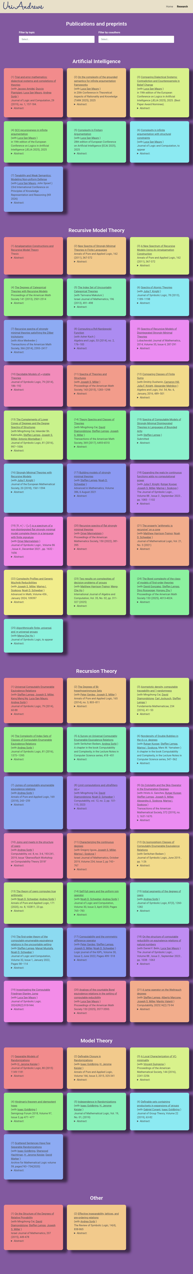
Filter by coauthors (109, 32)
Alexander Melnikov (165, 385)
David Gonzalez (152, 586)
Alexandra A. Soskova (149, 800)
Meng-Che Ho (25, 635)
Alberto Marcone (171, 997)
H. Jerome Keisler (27, 1064)
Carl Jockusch (163, 698)
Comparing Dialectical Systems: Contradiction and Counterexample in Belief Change (158, 81)
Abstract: (19, 108)
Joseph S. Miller (89, 382)
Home (169, 6)
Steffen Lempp (31, 435)
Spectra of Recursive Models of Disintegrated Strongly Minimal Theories (157, 332)
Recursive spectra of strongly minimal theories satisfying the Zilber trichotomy (32, 332)
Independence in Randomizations (97, 1101)
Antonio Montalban (29, 438)
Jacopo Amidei (26, 88)
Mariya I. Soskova (166, 488)
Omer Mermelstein (28, 541)
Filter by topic (27, 32)
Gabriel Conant (151, 1109)
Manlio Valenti (164, 1001)
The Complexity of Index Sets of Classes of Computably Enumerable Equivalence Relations (31, 739)
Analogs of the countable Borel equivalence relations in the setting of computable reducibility (95, 993)
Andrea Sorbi (18, 702)
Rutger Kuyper (169, 484)
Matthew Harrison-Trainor (158, 533)
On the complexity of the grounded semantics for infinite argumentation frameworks (96, 81)
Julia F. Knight (151, 291)
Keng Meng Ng (19, 698)
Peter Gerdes (87, 694)
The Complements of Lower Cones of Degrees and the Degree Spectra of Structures (30, 423)
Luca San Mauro (32, 92)
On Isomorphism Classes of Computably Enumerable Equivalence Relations (158, 846)
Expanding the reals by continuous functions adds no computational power (159, 476)
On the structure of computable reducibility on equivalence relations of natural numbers (159, 940)
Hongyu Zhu (163, 590)
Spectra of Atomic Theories (156, 287)
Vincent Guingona (153, 1064)
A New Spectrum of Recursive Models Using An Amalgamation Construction (156, 250)
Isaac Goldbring (89, 1064)
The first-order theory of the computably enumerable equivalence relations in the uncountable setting (32, 940)
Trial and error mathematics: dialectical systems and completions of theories (33, 81)
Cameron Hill (171, 382)
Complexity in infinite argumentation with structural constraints (154, 134)
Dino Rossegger (146, 590)
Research (182, 6)
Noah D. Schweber (32, 590)
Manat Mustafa (44, 948)
